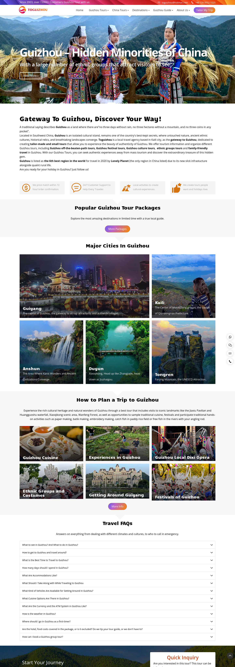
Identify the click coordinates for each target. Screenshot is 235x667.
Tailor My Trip (204, 10)
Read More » (31, 75)
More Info (118, 506)
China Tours (119, 10)
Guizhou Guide (162, 10)
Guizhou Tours (98, 10)
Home (79, 10)
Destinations (140, 10)
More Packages (117, 229)
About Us (182, 10)
